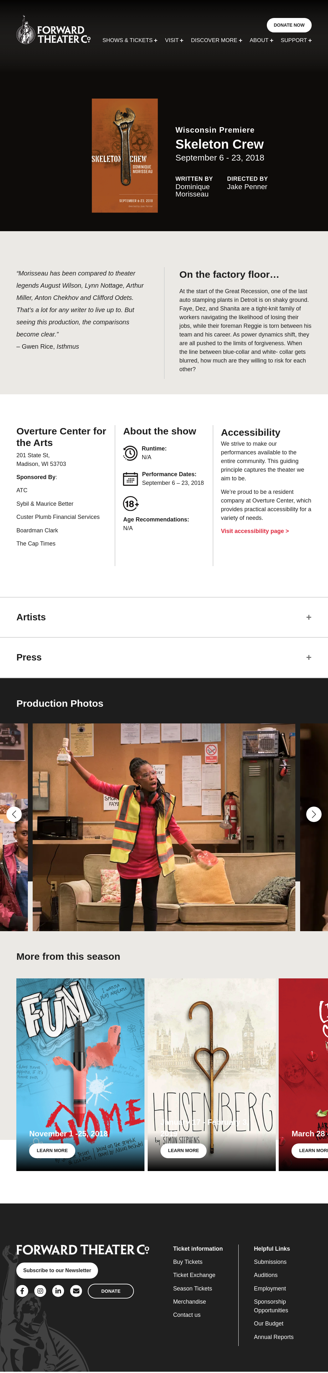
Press (29, 658)
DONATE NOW (289, 25)
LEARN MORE (52, 1151)
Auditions (266, 1276)
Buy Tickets (187, 1263)
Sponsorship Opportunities (271, 1307)
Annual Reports (274, 1338)
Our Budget (268, 1325)
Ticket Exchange (194, 1276)
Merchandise (189, 1303)
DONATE (110, 1292)
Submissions (270, 1263)
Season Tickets (192, 1290)
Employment (270, 1290)
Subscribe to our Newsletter (57, 1272)
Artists (31, 617)
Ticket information (198, 1250)
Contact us (187, 1316)
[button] (14, 815)
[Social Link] (22, 1292)
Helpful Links (272, 1250)
